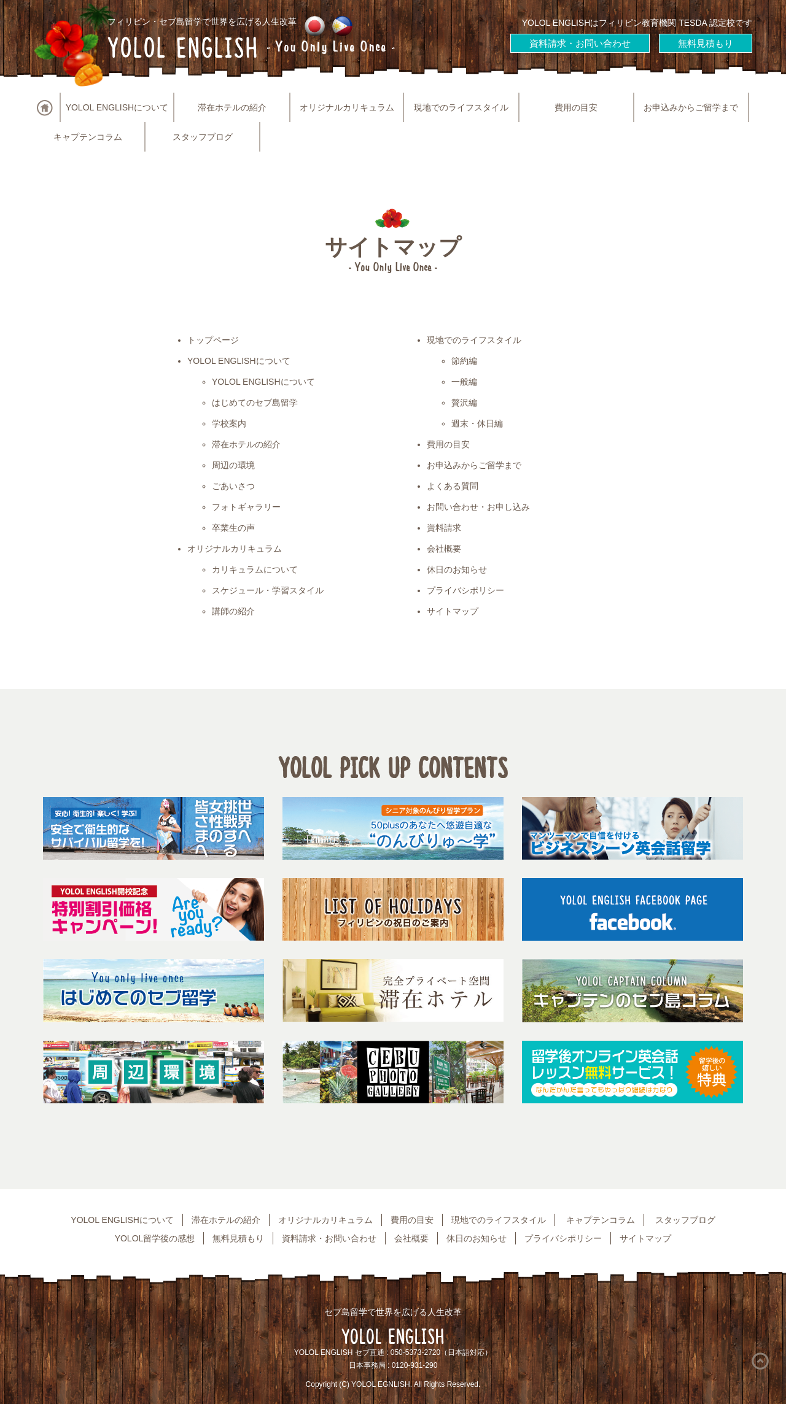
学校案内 (229, 423)
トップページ (213, 340)
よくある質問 (452, 486)
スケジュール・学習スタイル (268, 590)
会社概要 (444, 549)
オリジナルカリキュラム (234, 549)
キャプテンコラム (87, 137)
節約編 (464, 361)
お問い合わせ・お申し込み (478, 507)
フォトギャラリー (246, 507)
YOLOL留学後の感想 (155, 1238)
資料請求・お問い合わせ (580, 43)
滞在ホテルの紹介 (232, 107)
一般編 (464, 382)
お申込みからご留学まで (691, 107)
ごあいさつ (233, 486)
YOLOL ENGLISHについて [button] (117, 107)
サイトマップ (452, 611)
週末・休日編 (477, 423)
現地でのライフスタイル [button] (461, 107)
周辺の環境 (233, 465)
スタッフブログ (203, 137)
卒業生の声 (233, 528)
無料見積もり (705, 43)
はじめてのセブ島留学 (255, 402)
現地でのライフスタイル (474, 340)
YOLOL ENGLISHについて (238, 361)
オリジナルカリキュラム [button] (347, 107)
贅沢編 (464, 402)
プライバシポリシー (465, 590)
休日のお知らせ (457, 569)
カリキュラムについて (255, 569)
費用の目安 (575, 107)
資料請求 (444, 528)
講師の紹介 (233, 611)
